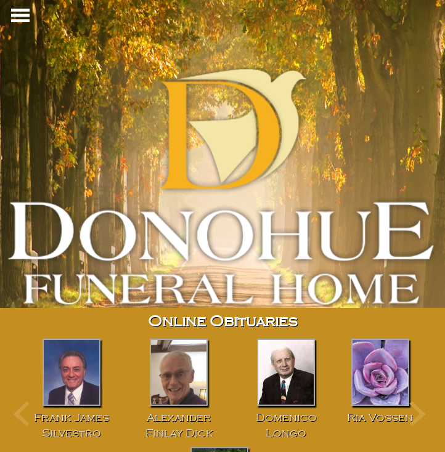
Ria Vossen (380, 417)
